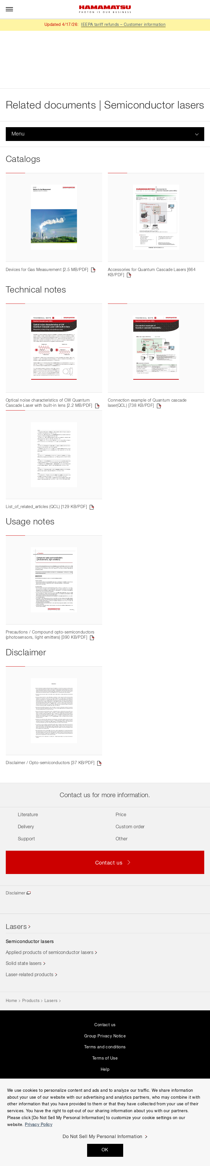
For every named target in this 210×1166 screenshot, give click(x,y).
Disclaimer (15, 934)
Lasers (16, 968)
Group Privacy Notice (105, 1077)
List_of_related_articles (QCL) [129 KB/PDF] (46, 532)
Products (31, 1042)
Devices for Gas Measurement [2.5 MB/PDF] (47, 278)
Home (11, 1042)
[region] (105, 1122)
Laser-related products (30, 1016)
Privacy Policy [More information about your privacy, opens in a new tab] (38, 1125)
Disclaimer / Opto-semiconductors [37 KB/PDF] (50, 804)
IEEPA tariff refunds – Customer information (123, 25)
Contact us (104, 1066)
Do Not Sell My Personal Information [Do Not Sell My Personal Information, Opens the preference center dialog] (102, 1137)
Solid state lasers (24, 1005)
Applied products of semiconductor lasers (49, 994)
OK (105, 1150)
